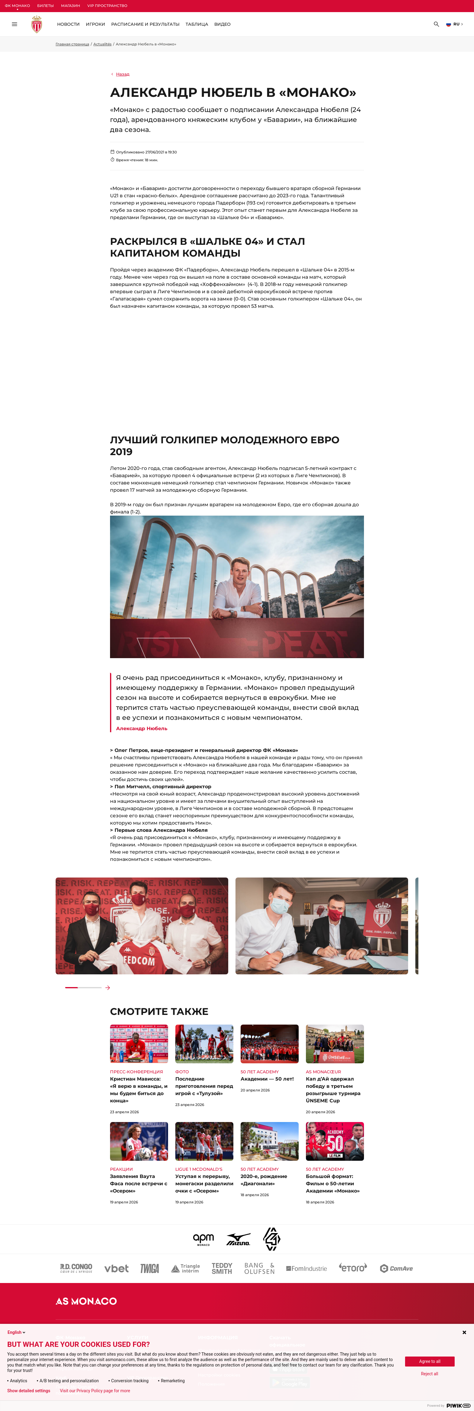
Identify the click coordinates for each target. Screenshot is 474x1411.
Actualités (102, 44)
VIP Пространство (107, 5)
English (17, 1332)
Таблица (197, 24)
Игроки (95, 24)
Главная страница (72, 44)
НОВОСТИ (68, 24)
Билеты (45, 5)
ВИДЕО (222, 24)
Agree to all (429, 1361)
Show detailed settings (28, 1390)
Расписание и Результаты (145, 24)
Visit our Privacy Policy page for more (95, 1390)
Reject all (429, 1373)
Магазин (70, 5)
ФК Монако (17, 5)
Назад (119, 74)
